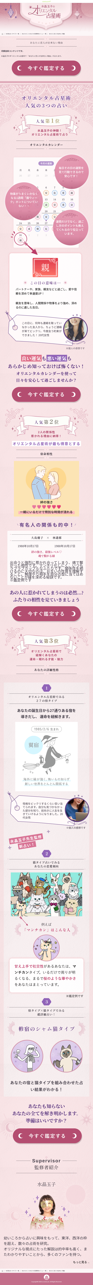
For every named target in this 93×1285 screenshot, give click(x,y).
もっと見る (80, 1262)
